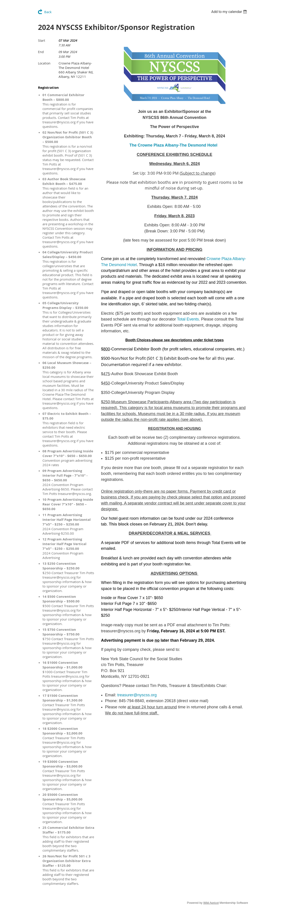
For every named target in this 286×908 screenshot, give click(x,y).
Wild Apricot (211, 902)
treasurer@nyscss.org (137, 695)
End (41, 52)
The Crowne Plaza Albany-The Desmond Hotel (173, 145)
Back (48, 12)
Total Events (188, 319)
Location (44, 63)
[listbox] (229, 11)
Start (41, 40)
